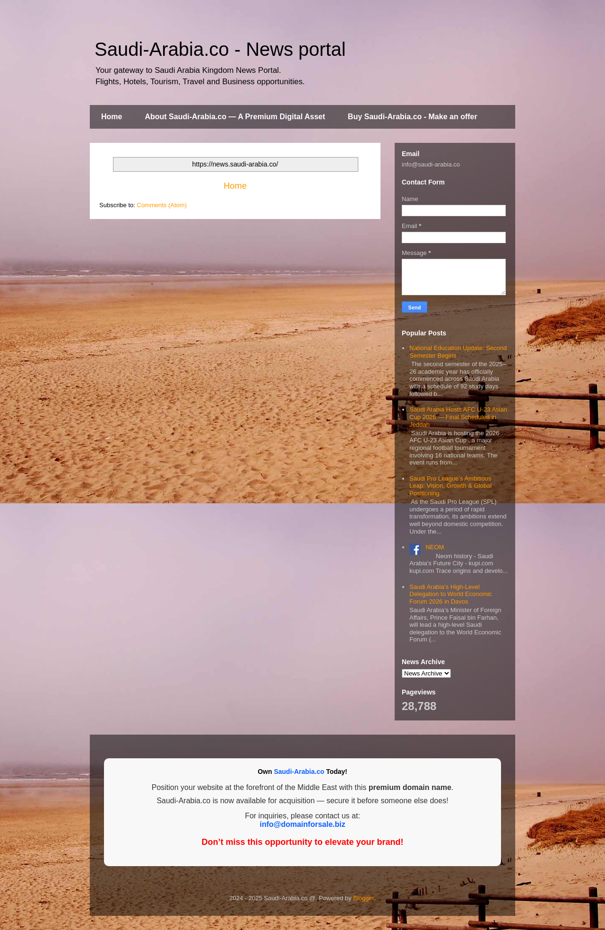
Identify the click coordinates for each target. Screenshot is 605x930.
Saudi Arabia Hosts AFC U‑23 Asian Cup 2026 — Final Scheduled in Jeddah (458, 417)
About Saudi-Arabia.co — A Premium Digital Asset (235, 117)
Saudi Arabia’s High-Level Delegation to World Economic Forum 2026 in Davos (450, 594)
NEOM (434, 547)
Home (111, 117)
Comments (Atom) (162, 205)
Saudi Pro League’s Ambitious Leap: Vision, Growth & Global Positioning (450, 486)
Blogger (363, 898)
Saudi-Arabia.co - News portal (220, 49)
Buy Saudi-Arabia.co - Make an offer (412, 117)
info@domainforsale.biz (303, 824)
